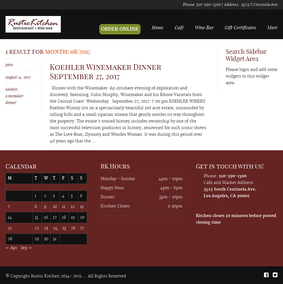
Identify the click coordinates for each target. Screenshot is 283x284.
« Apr (11, 247)
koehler (12, 89)
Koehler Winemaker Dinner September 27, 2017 (105, 71)
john (9, 64)
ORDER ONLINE (120, 29)
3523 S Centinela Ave (258, 4)
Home (157, 27)
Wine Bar (204, 27)
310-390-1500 (208, 4)
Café (179, 27)
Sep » (26, 247)
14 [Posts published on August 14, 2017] (10, 217)
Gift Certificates (240, 27)
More (272, 27)
